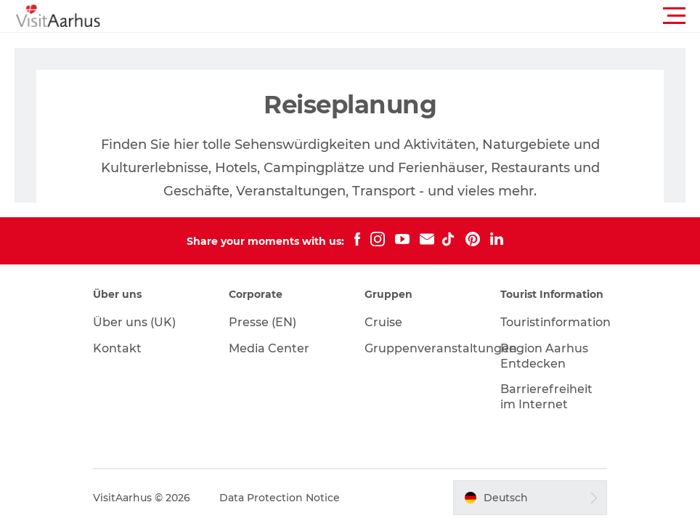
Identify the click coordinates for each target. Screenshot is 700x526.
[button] (415, 16)
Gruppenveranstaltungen (441, 348)
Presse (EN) (262, 322)
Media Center (269, 348)
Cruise (383, 322)
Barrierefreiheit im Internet (546, 396)
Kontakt (117, 348)
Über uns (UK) (134, 322)
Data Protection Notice (279, 497)
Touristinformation (555, 322)
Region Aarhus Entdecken (544, 356)
